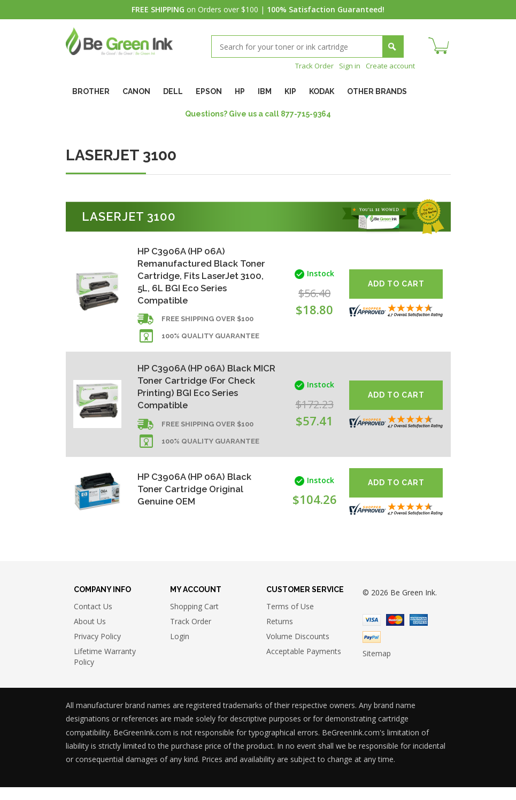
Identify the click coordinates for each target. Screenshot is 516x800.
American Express (419, 633)
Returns (279, 634)
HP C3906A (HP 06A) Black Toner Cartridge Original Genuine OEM (197, 499)
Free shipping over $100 (207, 326)
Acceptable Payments (303, 664)
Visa (372, 633)
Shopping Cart (194, 619)
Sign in (345, 65)
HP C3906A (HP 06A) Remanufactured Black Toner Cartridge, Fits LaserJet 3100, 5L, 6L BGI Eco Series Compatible (194, 277)
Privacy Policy (97, 649)
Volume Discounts (297, 649)
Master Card (395, 633)
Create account (388, 65)
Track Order (308, 65)
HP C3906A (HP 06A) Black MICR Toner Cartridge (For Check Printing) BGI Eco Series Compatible (197, 395)
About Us (90, 634)
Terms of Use (290, 619)
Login (179, 649)
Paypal (372, 650)
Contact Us (93, 619)
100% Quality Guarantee (210, 343)
